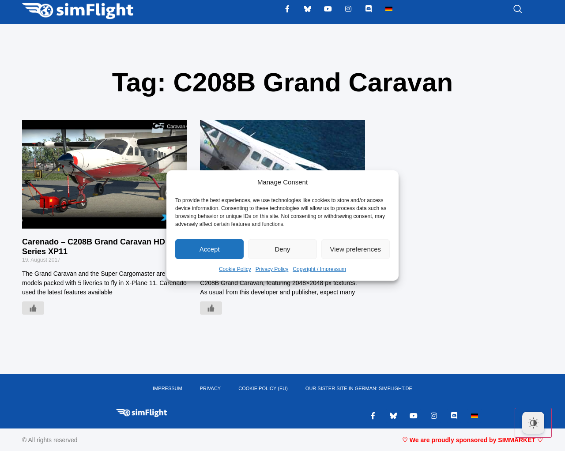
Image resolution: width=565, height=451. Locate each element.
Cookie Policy (235, 269)
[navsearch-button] (506, 9)
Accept (210, 249)
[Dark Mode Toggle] (533, 423)
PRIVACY (210, 388)
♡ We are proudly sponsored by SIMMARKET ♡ (472, 439)
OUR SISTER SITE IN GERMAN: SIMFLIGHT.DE (358, 388)
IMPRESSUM (167, 388)
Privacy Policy (272, 269)
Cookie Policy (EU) (263, 388)
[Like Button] (33, 308)
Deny (282, 249)
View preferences (355, 249)
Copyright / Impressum (319, 269)
